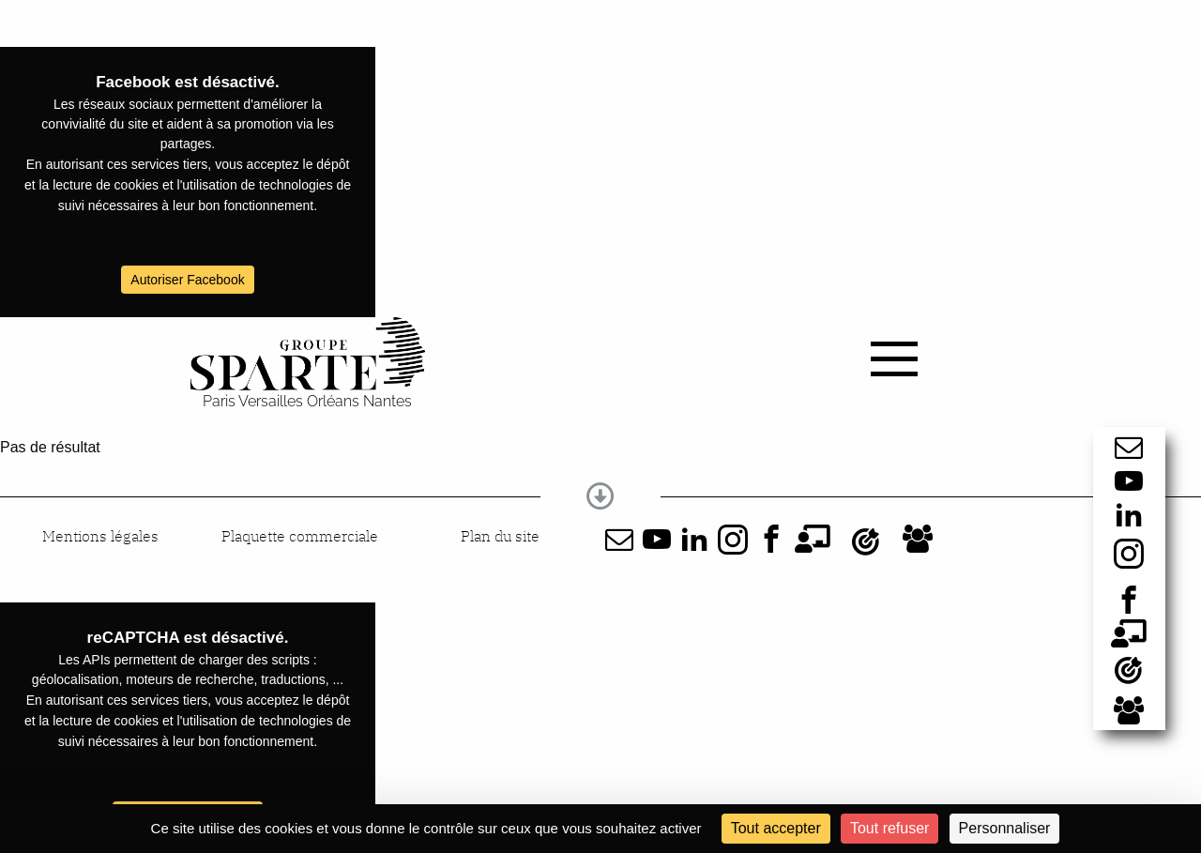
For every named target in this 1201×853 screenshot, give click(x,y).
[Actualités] (1129, 671)
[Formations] (1129, 633)
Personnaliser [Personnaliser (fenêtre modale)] (1005, 828)
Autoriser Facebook (187, 279)
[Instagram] (1129, 570)
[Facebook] (1129, 600)
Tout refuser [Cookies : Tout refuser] (889, 828)
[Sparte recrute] (1129, 710)
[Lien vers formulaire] (1129, 447)
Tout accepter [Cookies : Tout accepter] (776, 828)
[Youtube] (1129, 480)
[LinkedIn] (1129, 514)
